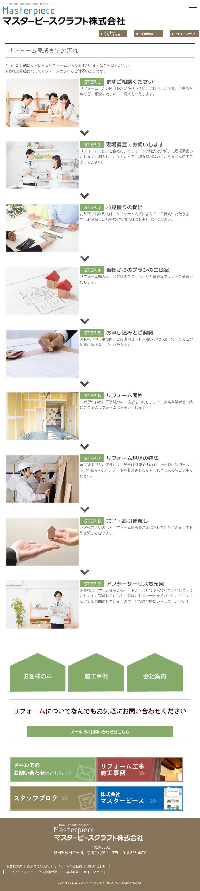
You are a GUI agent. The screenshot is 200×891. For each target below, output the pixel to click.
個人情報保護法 (49, 872)
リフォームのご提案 (68, 866)
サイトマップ (93, 872)
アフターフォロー (20, 872)
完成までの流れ (38, 866)
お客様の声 (14, 866)
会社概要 (72, 872)
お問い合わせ (96, 866)
